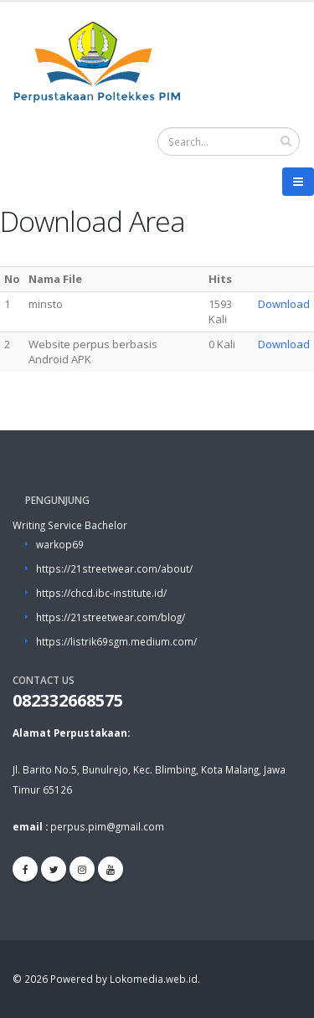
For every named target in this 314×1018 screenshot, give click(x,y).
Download (284, 303)
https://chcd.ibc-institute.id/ (101, 592)
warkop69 (60, 544)
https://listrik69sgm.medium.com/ (116, 641)
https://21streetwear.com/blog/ (110, 617)
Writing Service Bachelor (70, 525)
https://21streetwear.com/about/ (114, 568)
